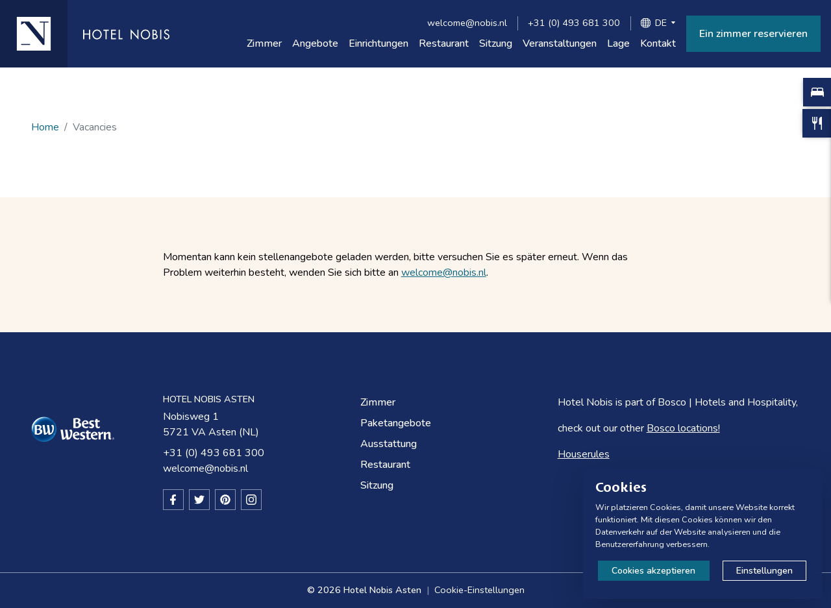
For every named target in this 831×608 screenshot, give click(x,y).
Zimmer (264, 43)
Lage (618, 43)
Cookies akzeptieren (653, 571)
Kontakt (658, 43)
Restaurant (444, 43)
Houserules (584, 454)
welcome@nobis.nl (467, 22)
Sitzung (495, 43)
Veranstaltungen (560, 43)
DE (661, 22)
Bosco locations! (683, 428)
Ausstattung (388, 444)
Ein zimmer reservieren (753, 34)
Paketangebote (395, 423)
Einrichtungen (378, 43)
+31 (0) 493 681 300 (574, 22)
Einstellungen (764, 571)
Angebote (315, 43)
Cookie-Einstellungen (479, 589)
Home (45, 127)
